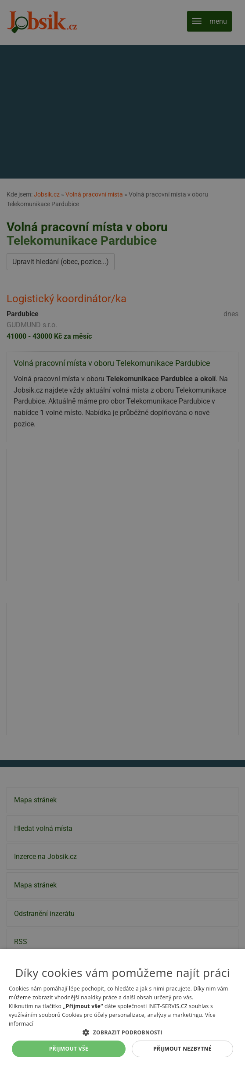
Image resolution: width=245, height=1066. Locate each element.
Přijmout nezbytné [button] (182, 1048)
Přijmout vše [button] (68, 1048)
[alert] (122, 533)
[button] (122, 1032)
